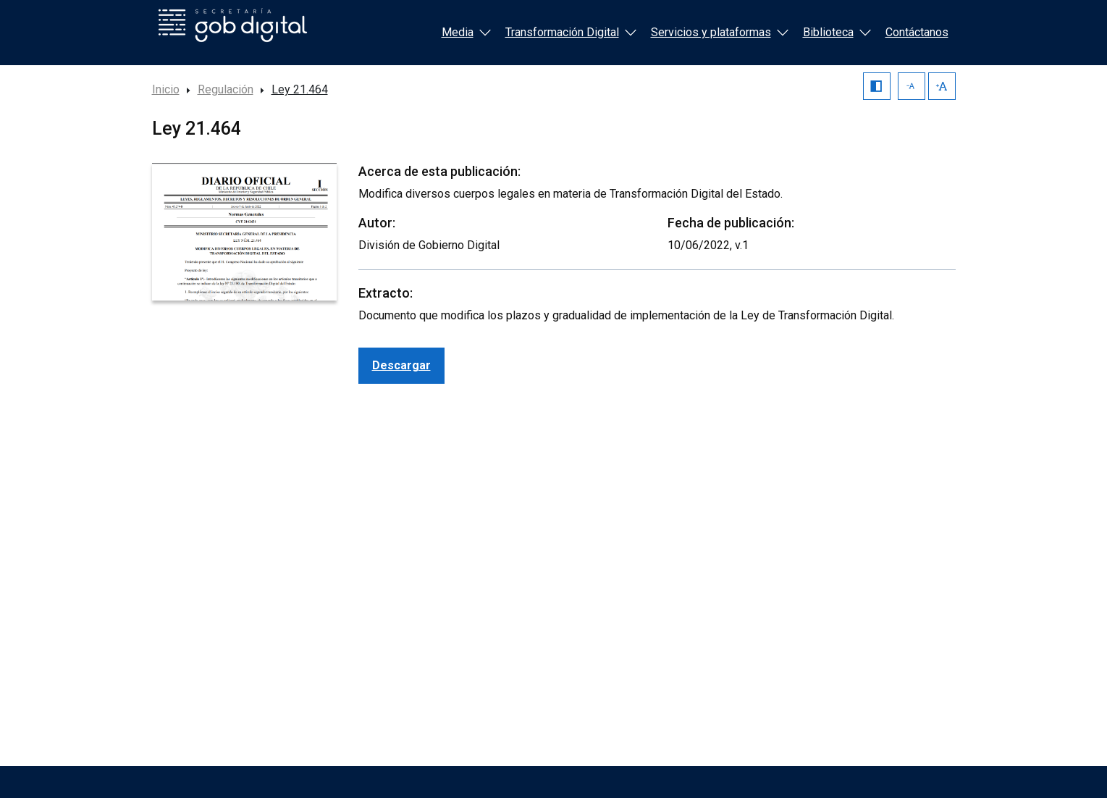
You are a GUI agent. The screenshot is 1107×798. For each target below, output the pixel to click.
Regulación (225, 89)
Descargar (401, 365)
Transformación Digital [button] (570, 32)
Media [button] (466, 32)
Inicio (166, 89)
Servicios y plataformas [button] (719, 32)
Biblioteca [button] (837, 32)
